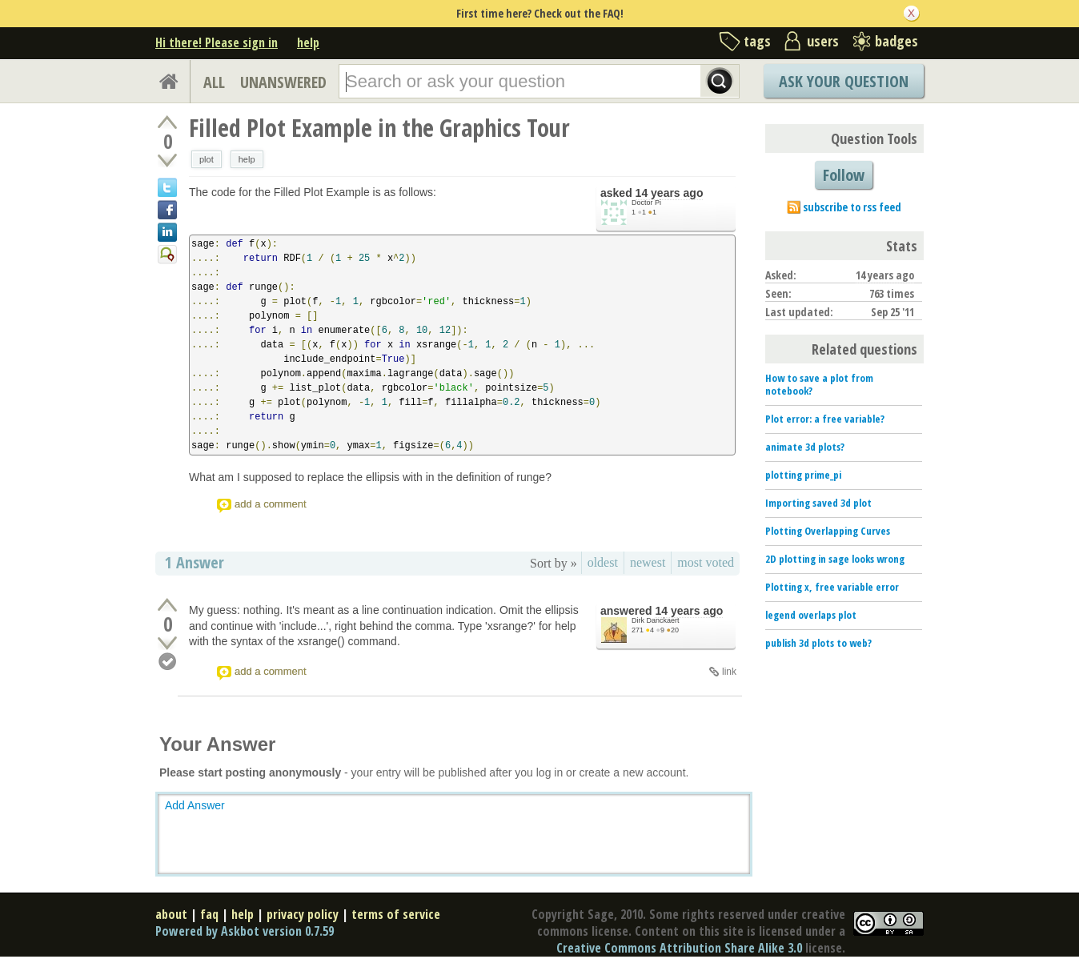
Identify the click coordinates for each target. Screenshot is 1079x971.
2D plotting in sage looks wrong (835, 559)
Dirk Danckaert (656, 620)
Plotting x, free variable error (832, 587)
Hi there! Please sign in (216, 42)
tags (757, 40)
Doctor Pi (646, 203)
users (823, 40)
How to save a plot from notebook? (819, 385)
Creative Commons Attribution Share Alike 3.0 (679, 948)
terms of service (395, 914)
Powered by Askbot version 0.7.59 (244, 931)
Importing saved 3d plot (818, 503)
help (308, 42)
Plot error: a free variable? (824, 418)
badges (896, 40)
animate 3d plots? (804, 446)
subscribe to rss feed (852, 207)
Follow (843, 175)
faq (209, 914)
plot (206, 159)
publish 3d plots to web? (818, 643)
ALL (214, 82)
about (171, 914)
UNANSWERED (283, 82)
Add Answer (195, 805)
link (729, 671)
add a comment (271, 504)
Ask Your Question (844, 81)
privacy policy (303, 914)
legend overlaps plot (810, 615)
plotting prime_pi (803, 474)
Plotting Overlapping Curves (827, 531)
